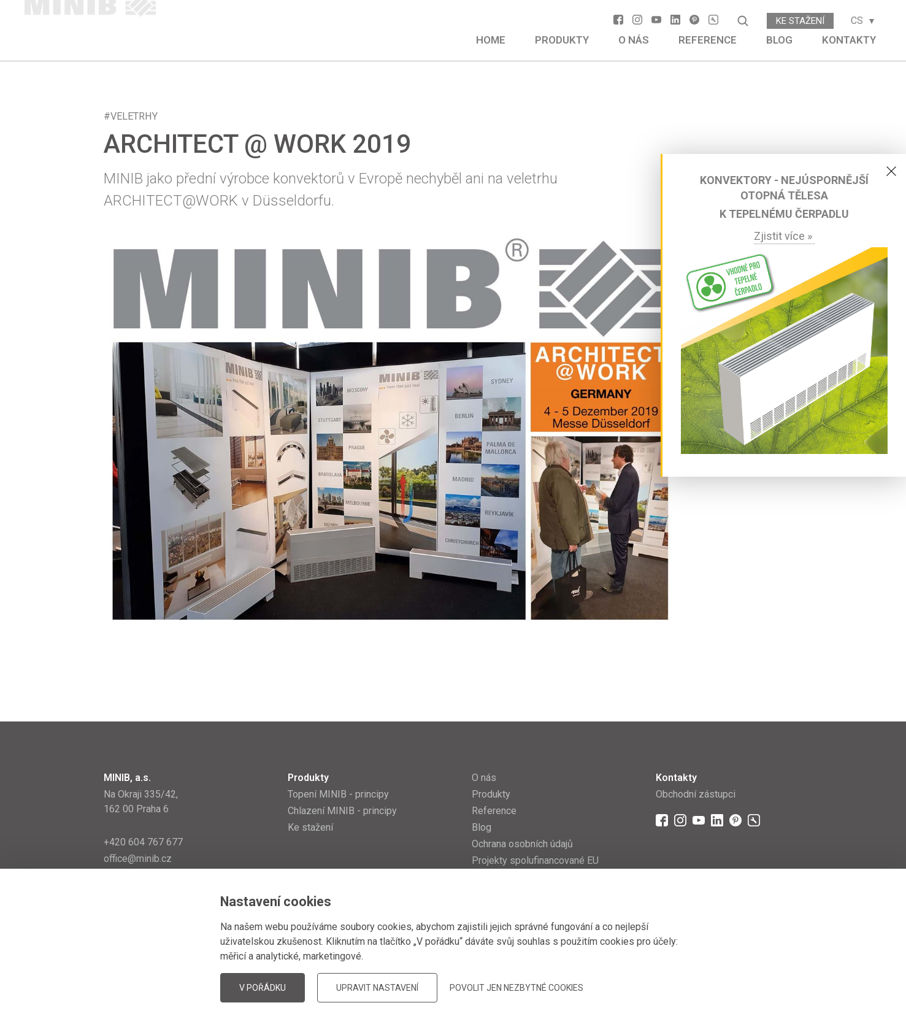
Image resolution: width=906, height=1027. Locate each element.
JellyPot (783, 987)
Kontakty (849, 40)
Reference (707, 40)
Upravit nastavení (377, 988)
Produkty (562, 40)
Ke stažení (800, 20)
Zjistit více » (784, 235)
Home (490, 40)
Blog (779, 40)
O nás (633, 40)
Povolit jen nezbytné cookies (516, 988)
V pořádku (262, 988)
